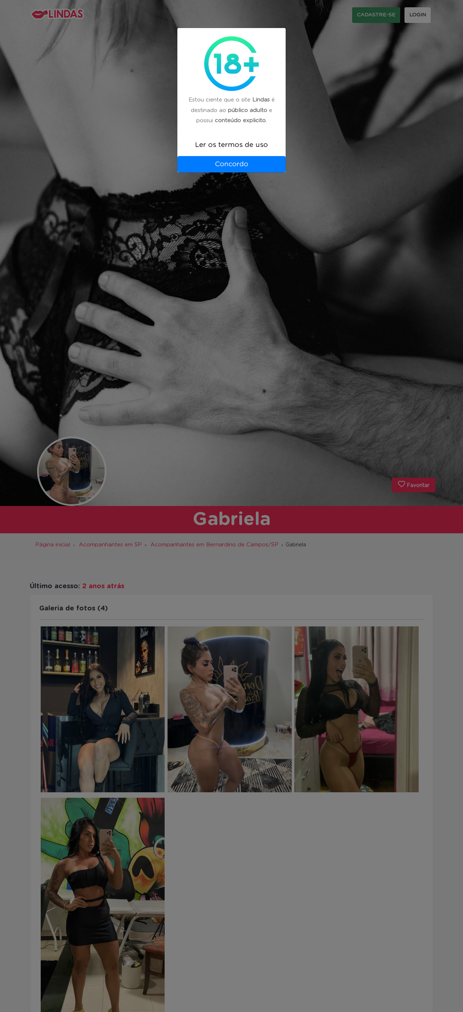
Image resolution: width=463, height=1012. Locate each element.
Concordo (231, 164)
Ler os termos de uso (231, 145)
